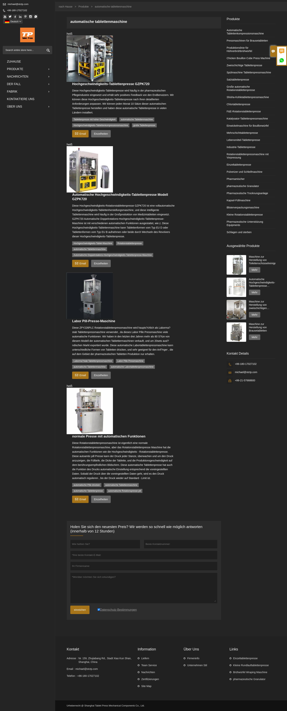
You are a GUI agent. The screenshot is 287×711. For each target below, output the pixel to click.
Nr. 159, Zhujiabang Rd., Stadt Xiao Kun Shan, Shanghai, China (104, 660)
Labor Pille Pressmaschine (130, 361)
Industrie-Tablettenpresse (241, 147)
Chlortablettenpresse (238, 104)
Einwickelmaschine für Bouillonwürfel (248, 125)
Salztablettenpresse (238, 79)
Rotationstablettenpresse (130, 243)
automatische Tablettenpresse (88, 491)
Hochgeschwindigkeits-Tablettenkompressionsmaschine (101, 125)
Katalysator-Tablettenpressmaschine (247, 118)
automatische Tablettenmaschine (137, 119)
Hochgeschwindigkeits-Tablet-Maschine (93, 243)
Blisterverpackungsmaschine (243, 207)
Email (80, 133)
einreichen (80, 609)
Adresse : (72, 658)
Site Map (146, 686)
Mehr (255, 269)
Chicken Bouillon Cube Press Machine (248, 58)
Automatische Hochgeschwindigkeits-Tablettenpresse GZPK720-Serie (262, 282)
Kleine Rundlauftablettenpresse (251, 665)
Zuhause (14, 61)
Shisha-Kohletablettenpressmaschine (248, 97)
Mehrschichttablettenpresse (242, 132)
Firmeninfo (193, 658)
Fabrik (28, 91)
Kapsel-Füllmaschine (238, 200)
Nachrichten (28, 76)
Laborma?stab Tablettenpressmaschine (93, 361)
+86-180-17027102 (17, 10)
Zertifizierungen (150, 679)
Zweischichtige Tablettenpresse (244, 65)
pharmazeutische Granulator (243, 186)
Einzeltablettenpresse (239, 164)
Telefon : (71, 675)
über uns (28, 106)
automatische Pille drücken (87, 485)
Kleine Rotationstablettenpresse (245, 214)
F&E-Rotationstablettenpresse (244, 111)
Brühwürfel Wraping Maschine (250, 672)
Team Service (149, 665)
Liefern (145, 658)
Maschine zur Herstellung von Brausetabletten (258, 327)
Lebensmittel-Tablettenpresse (243, 140)
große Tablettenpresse (144, 125)
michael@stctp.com (18, 4)
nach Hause (65, 6)
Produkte (28, 69)
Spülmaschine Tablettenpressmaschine (249, 72)
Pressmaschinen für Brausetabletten (247, 40)
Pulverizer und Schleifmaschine (244, 171)
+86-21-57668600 (245, 380)
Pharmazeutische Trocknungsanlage (247, 193)
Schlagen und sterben (239, 232)
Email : (70, 668)
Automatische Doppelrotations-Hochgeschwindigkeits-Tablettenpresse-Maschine (113, 255)
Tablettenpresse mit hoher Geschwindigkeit (94, 119)
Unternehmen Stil (197, 665)
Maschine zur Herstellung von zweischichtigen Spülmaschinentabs (260, 305)
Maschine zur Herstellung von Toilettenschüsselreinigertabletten (262, 260)
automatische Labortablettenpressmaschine (132, 367)
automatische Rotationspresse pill (124, 491)
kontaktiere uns (20, 99)
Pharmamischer (236, 178)
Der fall (28, 84)
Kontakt (73, 649)
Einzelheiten (101, 133)
